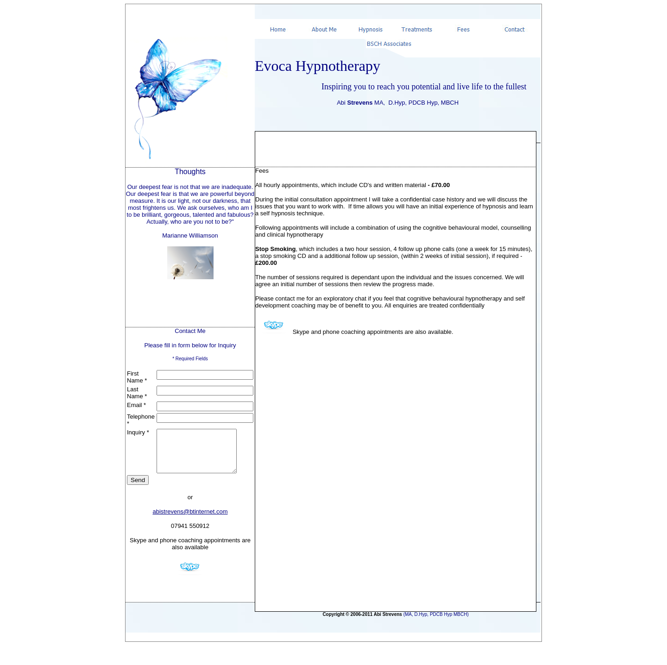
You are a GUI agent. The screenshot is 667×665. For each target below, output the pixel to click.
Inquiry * (138, 432)
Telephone (141, 416)
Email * (136, 405)
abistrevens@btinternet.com (189, 519)
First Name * (137, 377)
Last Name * (137, 393)
